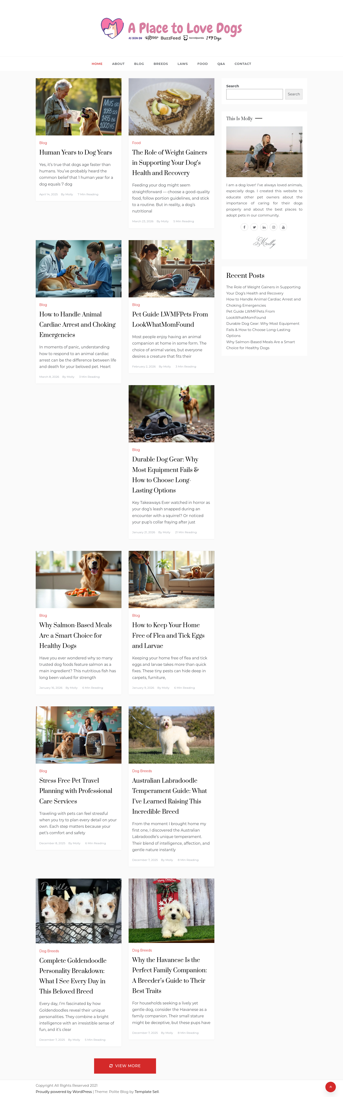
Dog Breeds (142, 771)
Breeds (161, 64)
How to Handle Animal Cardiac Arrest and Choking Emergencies (77, 325)
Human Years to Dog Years (75, 153)
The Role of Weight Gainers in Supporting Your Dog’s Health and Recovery (169, 163)
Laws (183, 64)
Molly (69, 194)
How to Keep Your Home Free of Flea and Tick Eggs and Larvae (168, 635)
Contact (243, 64)
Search (232, 86)
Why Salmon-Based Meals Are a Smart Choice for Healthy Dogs (75, 635)
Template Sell (147, 1091)
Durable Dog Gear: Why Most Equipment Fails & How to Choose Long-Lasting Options (262, 329)
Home (97, 64)
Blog (139, 64)
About (118, 64)
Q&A (221, 64)
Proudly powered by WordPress (64, 1091)
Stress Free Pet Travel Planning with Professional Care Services (75, 791)
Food (202, 64)
